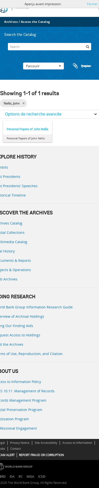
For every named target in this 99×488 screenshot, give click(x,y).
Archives (11, 22)
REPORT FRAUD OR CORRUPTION (41, 455)
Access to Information (77, 443)
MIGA (30, 477)
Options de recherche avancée (33, 114)
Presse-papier (81, 66)
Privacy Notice (19, 443)
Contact (15, 449)
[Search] (49, 46)
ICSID (41, 477)
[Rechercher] (87, 46)
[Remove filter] (23, 103)
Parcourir (43, 66)
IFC (20, 477)
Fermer (92, 4)
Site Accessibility (46, 443)
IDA (12, 477)
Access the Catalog (35, 22)
